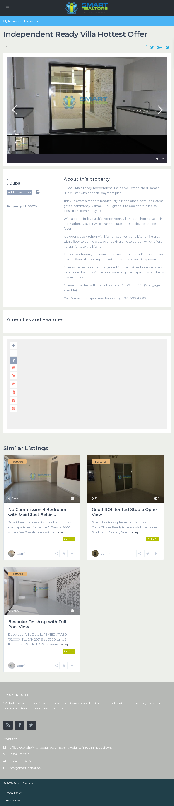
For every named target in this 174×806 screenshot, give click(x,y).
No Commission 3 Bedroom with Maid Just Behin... (37, 512)
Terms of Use (11, 800)
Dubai (15, 183)
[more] (59, 532)
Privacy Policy (12, 792)
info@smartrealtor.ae (25, 768)
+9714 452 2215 (19, 754)
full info (69, 539)
